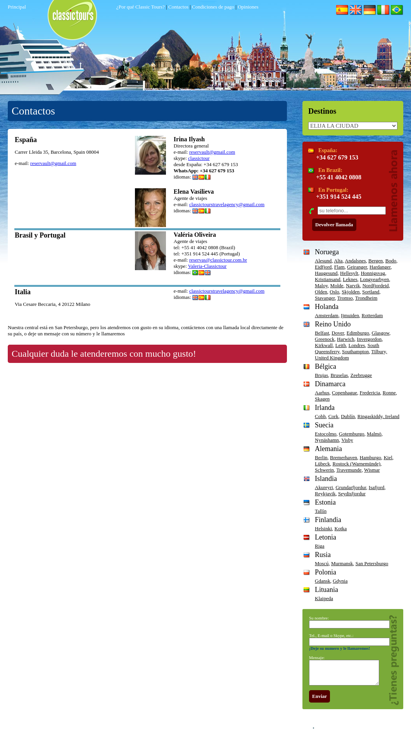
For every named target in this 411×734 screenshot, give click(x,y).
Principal (17, 7)
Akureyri (324, 487)
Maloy (321, 285)
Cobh (320, 416)
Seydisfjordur (352, 493)
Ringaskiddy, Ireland (378, 416)
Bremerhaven (343, 457)
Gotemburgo (351, 434)
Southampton (355, 351)
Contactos (178, 7)
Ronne (389, 393)
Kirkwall (324, 345)
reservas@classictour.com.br (218, 260)
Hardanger (380, 267)
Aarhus (322, 393)
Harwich (345, 339)
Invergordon (369, 339)
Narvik (353, 285)
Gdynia (340, 581)
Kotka (341, 528)
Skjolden (350, 292)
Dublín (348, 416)
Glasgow (380, 333)
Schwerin (324, 470)
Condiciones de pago (213, 7)
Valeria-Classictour (207, 266)
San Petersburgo (372, 563)
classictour (199, 158)
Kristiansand (327, 279)
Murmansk (342, 563)
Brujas (321, 375)
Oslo (334, 292)
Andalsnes (355, 261)
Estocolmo (326, 434)
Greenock (325, 339)
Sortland (370, 292)
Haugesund (326, 273)
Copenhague (344, 393)
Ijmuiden (350, 315)
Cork (333, 416)
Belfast (322, 333)
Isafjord (376, 487)
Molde (337, 285)
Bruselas (339, 375)
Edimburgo (358, 333)
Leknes (350, 279)
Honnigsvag (373, 273)
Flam (339, 267)
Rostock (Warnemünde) (356, 464)
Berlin (321, 457)
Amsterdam (326, 315)
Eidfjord (323, 267)
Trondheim (366, 298)
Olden (321, 292)
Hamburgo (370, 457)
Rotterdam (372, 315)
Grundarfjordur (350, 487)
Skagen (322, 399)
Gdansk (322, 581)
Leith (340, 345)
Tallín (320, 511)
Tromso (345, 298)
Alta (338, 261)
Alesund (323, 261)
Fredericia (370, 393)
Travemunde (348, 470)
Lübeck (322, 464)
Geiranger (357, 267)
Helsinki (323, 528)
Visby (347, 440)
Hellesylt (349, 273)
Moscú (321, 563)
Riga (320, 546)
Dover (338, 333)
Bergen (375, 261)
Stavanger (325, 298)
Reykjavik (325, 493)
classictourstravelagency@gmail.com (226, 204)
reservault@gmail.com (53, 163)
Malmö (374, 434)
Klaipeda (324, 598)
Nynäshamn (327, 440)
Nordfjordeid (376, 285)
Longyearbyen (374, 279)
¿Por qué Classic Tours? (140, 7)
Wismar (372, 470)
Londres (357, 345)
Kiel (387, 457)
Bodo (390, 261)
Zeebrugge (361, 375)
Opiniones (248, 7)
